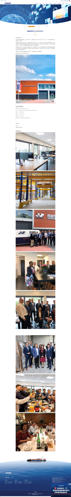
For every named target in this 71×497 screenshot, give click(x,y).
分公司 (47, 3)
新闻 (43, 3)
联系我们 (50, 3)
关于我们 (36, 3)
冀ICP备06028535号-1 (35, 494)
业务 (40, 3)
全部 (23, 26)
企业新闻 (31, 26)
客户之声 (47, 26)
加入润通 (55, 3)
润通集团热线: (9, 477)
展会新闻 (39, 26)
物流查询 (59, 3)
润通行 (63, 3)
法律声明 (35, 492)
